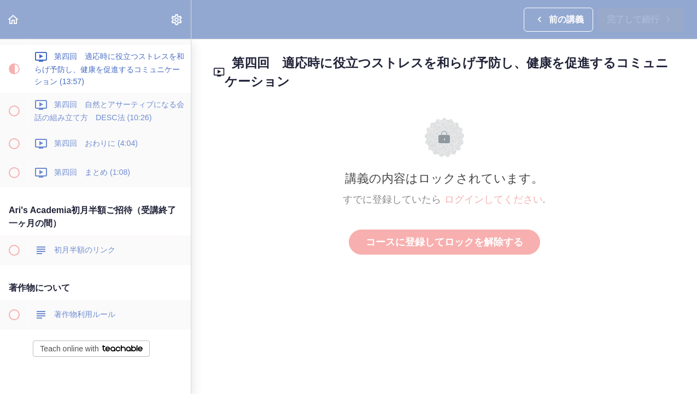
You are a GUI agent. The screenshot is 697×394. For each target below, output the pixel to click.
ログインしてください (493, 199)
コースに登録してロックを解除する (444, 242)
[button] (13, 19)
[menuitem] (177, 19)
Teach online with (91, 348)
